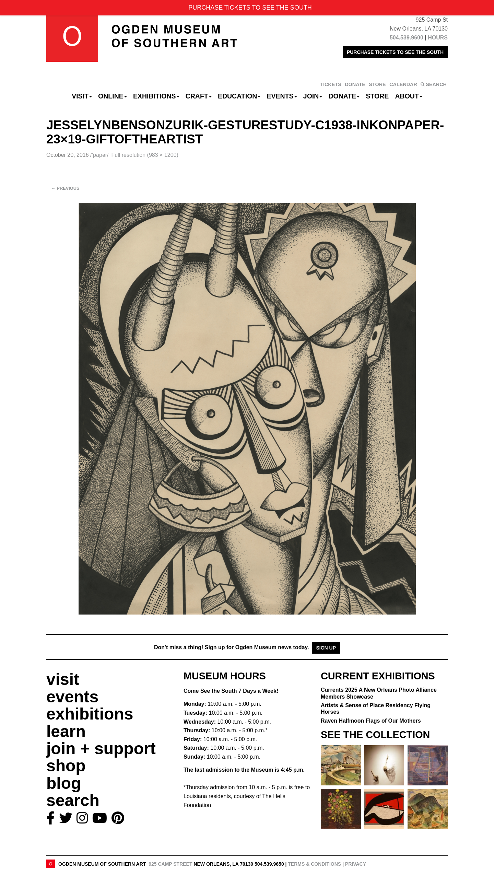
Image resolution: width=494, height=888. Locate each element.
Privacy (355, 864)
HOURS (438, 37)
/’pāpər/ (99, 155)
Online (112, 96)
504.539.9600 (406, 37)
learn (66, 731)
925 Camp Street (170, 864)
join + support (101, 748)
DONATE (355, 84)
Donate (344, 96)
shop (66, 766)
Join (312, 96)
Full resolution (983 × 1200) (144, 155)
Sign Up (326, 648)
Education (239, 96)
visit (62, 679)
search (72, 800)
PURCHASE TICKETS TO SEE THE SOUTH (395, 52)
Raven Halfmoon (371, 721)
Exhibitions (156, 96)
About (408, 96)
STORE (377, 84)
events (72, 697)
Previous (65, 188)
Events (282, 96)
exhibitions (89, 714)
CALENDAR (403, 84)
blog (63, 783)
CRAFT (199, 96)
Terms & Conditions (314, 864)
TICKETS (330, 84)
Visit (82, 96)
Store (377, 96)
